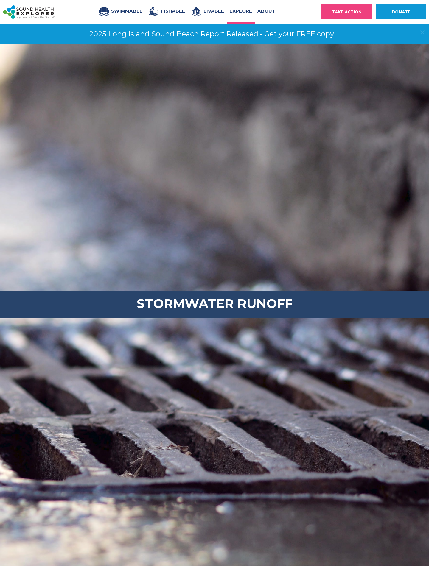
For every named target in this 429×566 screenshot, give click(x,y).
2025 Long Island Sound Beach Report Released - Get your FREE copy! (212, 33)
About (266, 11)
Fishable (166, 11)
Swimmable (120, 11)
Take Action (347, 12)
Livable (207, 11)
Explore (240, 11)
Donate (401, 12)
